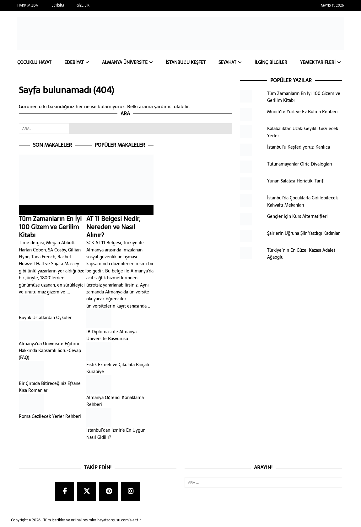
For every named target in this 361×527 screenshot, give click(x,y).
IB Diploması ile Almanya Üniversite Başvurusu (111, 335)
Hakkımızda (27, 5)
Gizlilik (83, 5)
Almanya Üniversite (125, 62)
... (68, 292)
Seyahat (227, 62)
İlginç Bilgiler (271, 62)
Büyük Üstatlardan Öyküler (45, 317)
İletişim (57, 5)
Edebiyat (74, 62)
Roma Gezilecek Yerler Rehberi (50, 416)
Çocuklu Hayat (34, 62)
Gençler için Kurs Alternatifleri (297, 216)
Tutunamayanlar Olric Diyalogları (299, 164)
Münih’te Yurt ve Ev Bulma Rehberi (302, 111)
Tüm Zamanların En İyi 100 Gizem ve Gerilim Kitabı (52, 222)
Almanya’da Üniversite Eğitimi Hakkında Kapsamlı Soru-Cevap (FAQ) (50, 350)
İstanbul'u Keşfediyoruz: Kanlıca (298, 147)
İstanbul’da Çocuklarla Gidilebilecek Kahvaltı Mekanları (302, 201)
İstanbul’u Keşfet (186, 62)
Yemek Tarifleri (318, 62)
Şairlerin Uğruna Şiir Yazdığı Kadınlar (303, 233)
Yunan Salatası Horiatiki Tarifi (296, 181)
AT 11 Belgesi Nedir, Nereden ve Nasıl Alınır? (120, 222)
